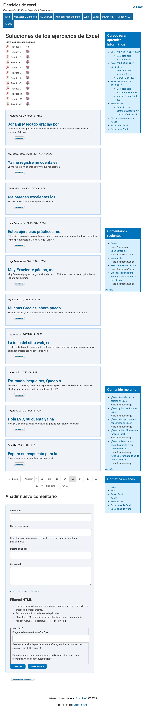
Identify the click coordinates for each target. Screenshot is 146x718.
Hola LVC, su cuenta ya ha (31, 419)
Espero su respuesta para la (32, 453)
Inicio (7, 16)
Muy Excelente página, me (31, 269)
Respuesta (19, 138)
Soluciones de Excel (121, 505)
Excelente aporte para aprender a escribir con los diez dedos (124, 276)
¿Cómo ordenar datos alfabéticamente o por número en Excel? (122, 445)
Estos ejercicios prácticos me (34, 231)
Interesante (116, 258)
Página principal (18, 548)
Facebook (77, 707)
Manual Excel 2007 (126, 77)
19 (38, 485)
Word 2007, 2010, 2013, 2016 (125, 52)
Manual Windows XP (126, 114)
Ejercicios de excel (19, 5)
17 (89, 478)
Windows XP (124, 16)
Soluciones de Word (121, 509)
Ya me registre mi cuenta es (33, 162)
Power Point (117, 494)
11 (42, 478)
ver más (109, 289)
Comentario (16, 564)
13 (58, 478)
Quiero (114, 243)
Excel (96, 16)
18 (97, 478)
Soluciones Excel (119, 125)
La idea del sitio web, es (29, 342)
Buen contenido (119, 251)
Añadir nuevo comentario (23, 682)
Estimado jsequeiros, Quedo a (34, 381)
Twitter (86, 707)
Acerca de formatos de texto (24, 594)
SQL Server (46, 16)
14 (66, 478)
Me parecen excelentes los (31, 197)
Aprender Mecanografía (68, 16)
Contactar (138, 6)
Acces (114, 498)
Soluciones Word (119, 129)
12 (50, 478)
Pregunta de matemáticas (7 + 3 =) (30, 635)
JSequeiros (80, 701)
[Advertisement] (123, 179)
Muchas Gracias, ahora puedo (34, 308)
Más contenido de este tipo (124, 265)
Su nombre (15, 510)
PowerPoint (108, 16)
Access (9, 23)
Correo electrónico (19, 526)
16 (81, 478)
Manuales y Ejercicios (25, 16)
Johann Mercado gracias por (33, 124)
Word (87, 16)
